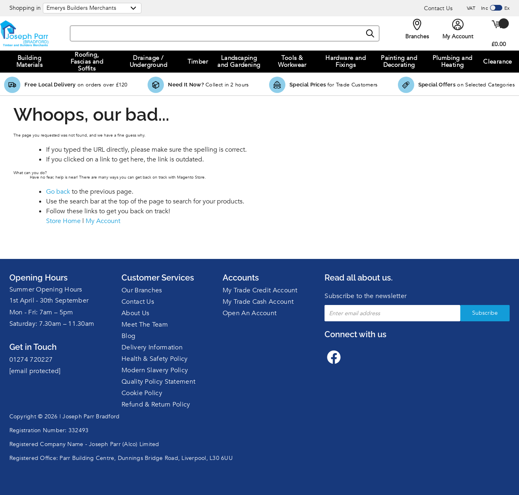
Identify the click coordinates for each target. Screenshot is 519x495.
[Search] (370, 34)
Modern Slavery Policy (154, 370)
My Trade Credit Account (260, 290)
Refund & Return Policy (155, 404)
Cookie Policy (141, 393)
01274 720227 (31, 360)
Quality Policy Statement (158, 382)
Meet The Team (144, 324)
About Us (135, 313)
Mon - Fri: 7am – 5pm (41, 312)
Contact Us (438, 8)
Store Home (63, 221)
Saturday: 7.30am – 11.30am (52, 324)
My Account (103, 221)
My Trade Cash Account (258, 302)
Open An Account (250, 313)
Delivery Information (152, 347)
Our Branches (141, 290)
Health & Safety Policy (154, 359)
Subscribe (485, 313)
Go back (58, 191)
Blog (128, 336)
